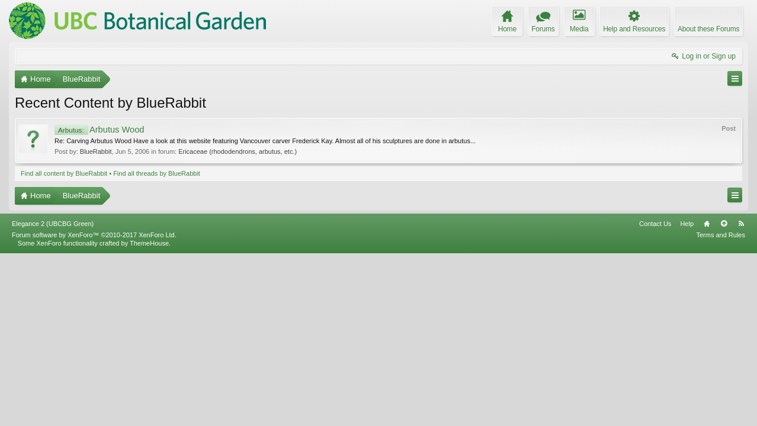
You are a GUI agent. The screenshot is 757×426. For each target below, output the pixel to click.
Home (707, 396)
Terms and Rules (720, 407)
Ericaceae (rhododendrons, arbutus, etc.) (237, 151)
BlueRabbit (96, 151)
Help (687, 395)
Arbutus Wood (99, 129)
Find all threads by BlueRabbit (156, 173)
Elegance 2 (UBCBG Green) (53, 395)
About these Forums (708, 29)
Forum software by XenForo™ (94, 407)
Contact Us (655, 395)
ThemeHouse (149, 415)
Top (724, 396)
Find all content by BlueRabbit (64, 173)
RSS (741, 396)
